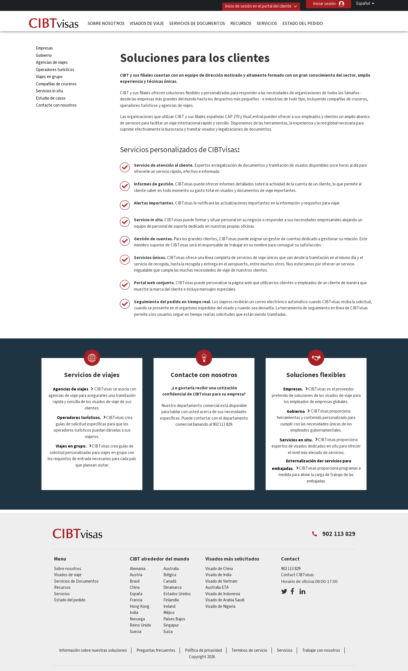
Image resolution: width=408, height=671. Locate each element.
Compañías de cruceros (56, 73)
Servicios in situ (49, 80)
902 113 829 (290, 558)
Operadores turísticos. (79, 407)
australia (171, 558)
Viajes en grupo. (71, 435)
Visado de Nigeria (220, 596)
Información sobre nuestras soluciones (93, 639)
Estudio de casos (51, 87)
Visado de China (219, 558)
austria (136, 564)
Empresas (44, 38)
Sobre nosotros (106, 21)
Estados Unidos (177, 583)
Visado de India (218, 564)
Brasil (135, 570)
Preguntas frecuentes (155, 639)
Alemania (137, 558)
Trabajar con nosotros (321, 639)
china (135, 577)
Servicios (267, 21)
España (136, 583)
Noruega (137, 608)
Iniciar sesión (324, 4)
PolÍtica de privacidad (203, 639)
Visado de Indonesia (222, 583)
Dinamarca (172, 577)
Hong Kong (139, 596)
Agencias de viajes (52, 52)
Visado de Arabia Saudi (224, 589)
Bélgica (169, 564)
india (134, 602)
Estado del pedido (302, 21)
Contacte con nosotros (56, 95)
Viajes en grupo (49, 66)
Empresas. (293, 378)
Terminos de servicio (249, 639)
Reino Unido (140, 614)
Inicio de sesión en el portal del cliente (254, 4)
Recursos (240, 21)
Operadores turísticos (55, 59)
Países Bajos (174, 608)
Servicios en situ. (296, 429)
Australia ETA (217, 577)
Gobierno (44, 45)
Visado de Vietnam (221, 570)
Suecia (135, 621)
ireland (169, 596)
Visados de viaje (147, 21)
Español (363, 3)
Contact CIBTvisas (297, 564)
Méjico (169, 602)
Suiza (168, 621)
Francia (136, 589)
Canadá (169, 570)
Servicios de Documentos (197, 21)
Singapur (171, 614)
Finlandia (171, 589)
